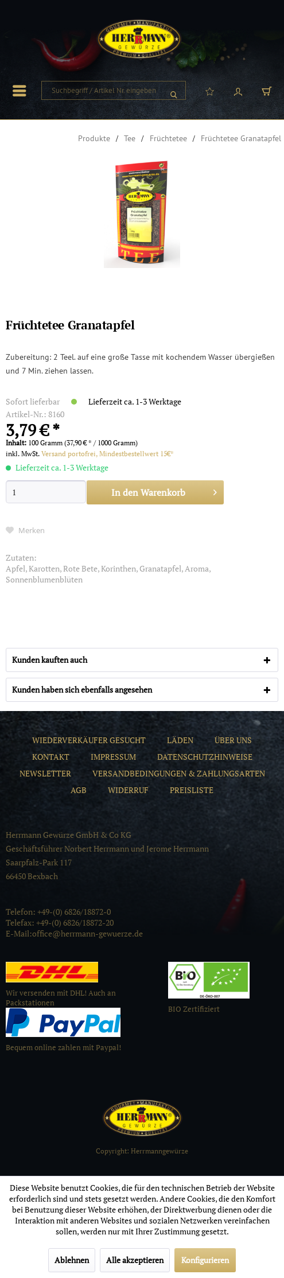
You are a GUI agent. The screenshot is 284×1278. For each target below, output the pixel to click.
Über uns (233, 740)
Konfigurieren (205, 1259)
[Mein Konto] (238, 90)
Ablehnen (72, 1259)
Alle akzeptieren (135, 1259)
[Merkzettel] (209, 90)
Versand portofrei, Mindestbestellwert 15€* (107, 453)
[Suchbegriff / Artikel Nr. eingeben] (113, 90)
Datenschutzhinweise (204, 756)
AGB (79, 789)
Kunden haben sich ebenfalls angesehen (82, 689)
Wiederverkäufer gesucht (89, 740)
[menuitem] (22, 90)
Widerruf (128, 789)
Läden (180, 740)
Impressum (113, 756)
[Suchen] (174, 90)
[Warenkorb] (266, 90)
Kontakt (50, 756)
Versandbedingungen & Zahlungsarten (178, 773)
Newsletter (45, 773)
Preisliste (191, 789)
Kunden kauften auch (49, 659)
